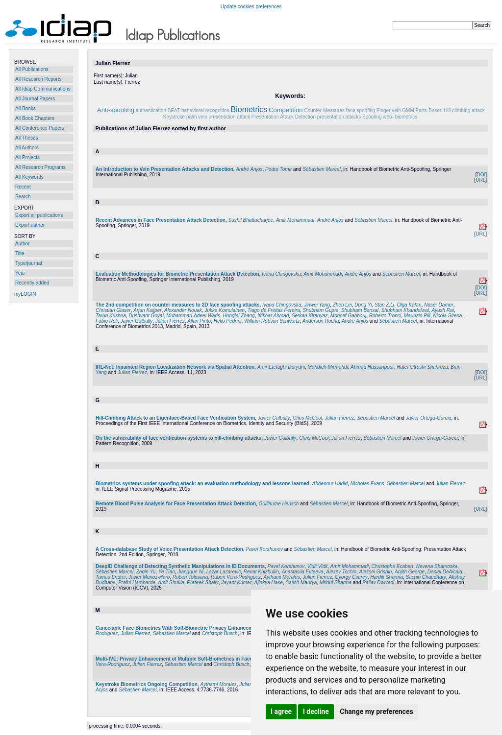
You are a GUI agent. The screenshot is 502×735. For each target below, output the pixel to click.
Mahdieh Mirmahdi (327, 367)
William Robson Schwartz (272, 321)
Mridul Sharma (335, 582)
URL (480, 180)
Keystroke (174, 116)
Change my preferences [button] (376, 711)
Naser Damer (438, 305)
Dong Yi (363, 305)
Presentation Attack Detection (283, 116)
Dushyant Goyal (145, 315)
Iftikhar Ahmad (273, 315)
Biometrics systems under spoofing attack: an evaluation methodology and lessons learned (202, 483)
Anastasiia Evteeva (303, 571)
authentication (151, 110)
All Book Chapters (34, 118)
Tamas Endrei (111, 577)
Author (22, 243)
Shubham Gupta (320, 310)
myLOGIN (25, 294)
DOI (481, 174)
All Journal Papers (35, 98)
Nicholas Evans (367, 483)
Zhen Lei (342, 305)
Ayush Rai (442, 310)
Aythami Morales (281, 577)
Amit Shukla (171, 582)
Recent (23, 187)
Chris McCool (307, 418)
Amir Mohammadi (295, 220)
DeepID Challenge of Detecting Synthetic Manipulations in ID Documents (180, 566)
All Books (25, 108)
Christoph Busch (219, 633)
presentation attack (230, 116)
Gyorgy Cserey (351, 577)
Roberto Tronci (385, 315)
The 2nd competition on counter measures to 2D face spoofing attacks (178, 305)
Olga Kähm (409, 305)
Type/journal (28, 263)
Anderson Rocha (320, 321)
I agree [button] (281, 711)
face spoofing (361, 110)
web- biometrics (400, 116)
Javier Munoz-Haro (149, 577)
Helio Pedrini (228, 321)
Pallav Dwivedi (378, 582)
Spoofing (371, 116)
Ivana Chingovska (281, 274)
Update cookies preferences (251, 6)
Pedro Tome (278, 169)
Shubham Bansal (359, 310)
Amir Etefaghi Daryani (281, 367)
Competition (285, 110)
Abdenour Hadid (330, 483)
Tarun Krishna (111, 315)
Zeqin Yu (145, 571)
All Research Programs (40, 167)
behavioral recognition (205, 110)
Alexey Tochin (341, 571)
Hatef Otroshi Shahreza (422, 367)
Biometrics (249, 109)
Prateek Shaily (202, 582)
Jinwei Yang (317, 305)
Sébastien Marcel (321, 169)
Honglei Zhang (239, 315)
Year (20, 273)
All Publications (32, 69)
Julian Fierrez (170, 321)
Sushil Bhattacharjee (250, 220)
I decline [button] (316, 711)
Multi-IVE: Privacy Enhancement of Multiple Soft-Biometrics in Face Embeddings (189, 659)
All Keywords (29, 177)
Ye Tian (166, 571)
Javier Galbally (137, 321)
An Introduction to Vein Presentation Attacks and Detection (164, 169)
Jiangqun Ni (190, 571)
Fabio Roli (107, 321)
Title (20, 253)
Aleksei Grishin (375, 571)
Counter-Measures (324, 110)
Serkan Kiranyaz (309, 315)
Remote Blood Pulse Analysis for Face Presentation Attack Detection (176, 503)
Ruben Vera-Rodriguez (236, 577)
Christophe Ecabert (393, 566)
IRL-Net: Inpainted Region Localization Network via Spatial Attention (175, 367)
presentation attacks (339, 116)
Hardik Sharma (386, 577)
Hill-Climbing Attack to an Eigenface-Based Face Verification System (175, 418)
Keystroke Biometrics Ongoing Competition (147, 684)
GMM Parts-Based (422, 110)
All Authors (27, 147)
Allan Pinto (199, 321)
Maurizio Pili (417, 315)
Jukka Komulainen (224, 310)
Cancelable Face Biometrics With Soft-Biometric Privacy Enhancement (178, 628)
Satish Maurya (301, 582)
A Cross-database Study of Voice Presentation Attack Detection (169, 549)
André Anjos (249, 169)
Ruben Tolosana (190, 577)
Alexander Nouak (183, 310)
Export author (30, 225)
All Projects (27, 157)
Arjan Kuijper (147, 310)
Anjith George (410, 571)
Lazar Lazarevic (223, 571)
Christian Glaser (113, 310)
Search (23, 196)
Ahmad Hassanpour (372, 367)
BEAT (174, 110)
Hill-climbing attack (464, 110)
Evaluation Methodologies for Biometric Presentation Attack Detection (177, 274)
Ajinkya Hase (268, 582)
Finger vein (388, 110)
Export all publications (39, 215)
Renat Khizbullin (261, 571)
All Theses (26, 138)
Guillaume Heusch (279, 503)
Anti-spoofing (115, 110)
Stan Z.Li (384, 305)
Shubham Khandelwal (405, 310)
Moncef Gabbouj (348, 315)
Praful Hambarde (136, 582)
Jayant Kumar (236, 582)
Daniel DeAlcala (444, 571)
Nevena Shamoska (437, 566)
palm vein (196, 116)
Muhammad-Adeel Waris (193, 315)
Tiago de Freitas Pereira (274, 310)
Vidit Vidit (317, 566)
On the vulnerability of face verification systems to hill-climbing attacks (178, 438)
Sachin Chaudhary (426, 577)
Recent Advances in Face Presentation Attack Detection (161, 220)
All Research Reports (38, 79)
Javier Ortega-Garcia (429, 418)
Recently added (32, 282)
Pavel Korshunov (264, 549)
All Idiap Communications (43, 89)
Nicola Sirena (447, 315)
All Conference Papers (39, 128)
